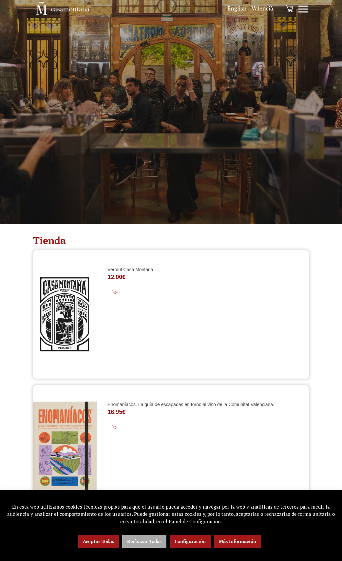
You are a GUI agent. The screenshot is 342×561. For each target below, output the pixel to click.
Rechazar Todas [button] (144, 541)
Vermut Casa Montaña (130, 269)
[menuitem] (237, 8)
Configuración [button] (190, 541)
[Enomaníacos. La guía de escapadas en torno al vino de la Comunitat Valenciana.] (65, 446)
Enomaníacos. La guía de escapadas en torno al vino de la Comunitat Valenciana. (190, 404)
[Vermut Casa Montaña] (65, 314)
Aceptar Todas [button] (98, 541)
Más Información (237, 541)
